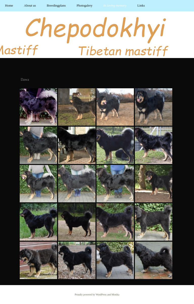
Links (141, 5)
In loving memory (115, 5)
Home (9, 5)
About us (30, 5)
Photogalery (84, 5)
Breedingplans (56, 5)
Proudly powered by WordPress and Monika (97, 294)
